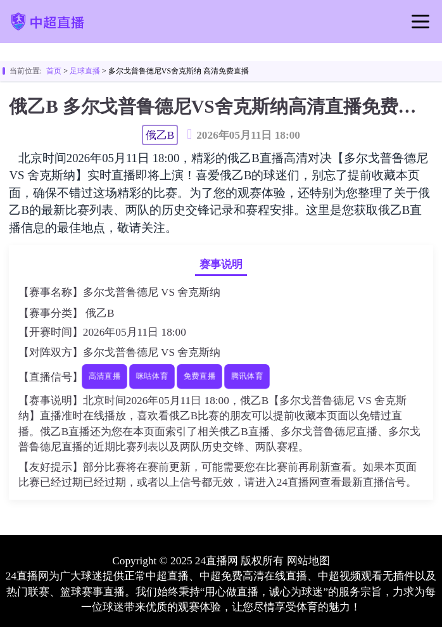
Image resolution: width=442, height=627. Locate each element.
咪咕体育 (152, 376)
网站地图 (308, 561)
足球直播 (85, 70)
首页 (53, 70)
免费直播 (199, 376)
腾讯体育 (247, 376)
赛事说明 (221, 264)
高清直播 (104, 376)
